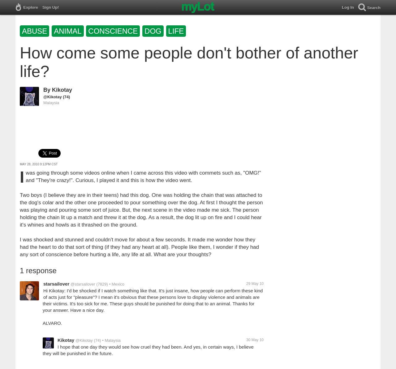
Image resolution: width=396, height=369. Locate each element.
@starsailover (83, 284)
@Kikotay (52, 97)
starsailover (56, 283)
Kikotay (62, 90)
